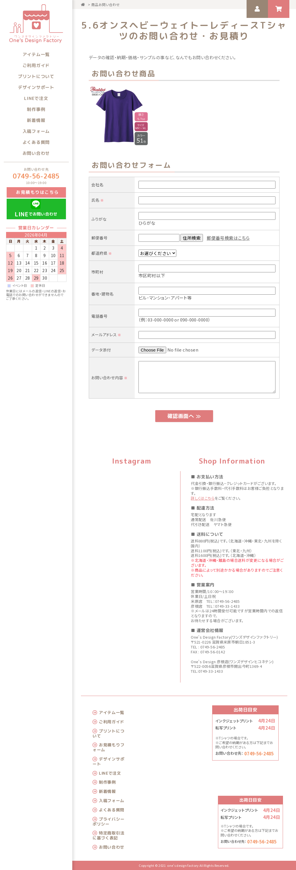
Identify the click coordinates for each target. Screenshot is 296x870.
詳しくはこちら (202, 498)
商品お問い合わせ (105, 4)
